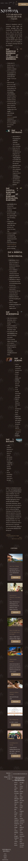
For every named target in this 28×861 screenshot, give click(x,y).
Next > (20, 537)
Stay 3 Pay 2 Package (14, 566)
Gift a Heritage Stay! (14, 719)
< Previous (8, 534)
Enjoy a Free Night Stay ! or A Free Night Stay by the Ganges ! (15, 632)
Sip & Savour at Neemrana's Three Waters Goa (15, 597)
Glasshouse (9, 117)
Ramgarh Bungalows (11, 244)
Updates (2, 3)
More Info (15, 577)
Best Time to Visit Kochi (17, 538)
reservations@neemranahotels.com (20, 773)
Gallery (6, 3)
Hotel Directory (5, 859)
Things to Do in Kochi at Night (12, 535)
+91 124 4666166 (17, 3)
